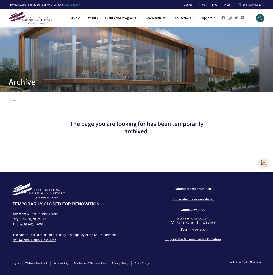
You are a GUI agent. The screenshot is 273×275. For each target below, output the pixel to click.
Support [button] (206, 18)
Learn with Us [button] (155, 18)
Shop (202, 5)
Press (227, 5)
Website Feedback (36, 263)
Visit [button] (74, 18)
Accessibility (60, 263)
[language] (252, 4)
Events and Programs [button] (120, 18)
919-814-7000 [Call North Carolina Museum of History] (34, 224)
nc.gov (15, 263)
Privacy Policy (120, 263)
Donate (188, 5)
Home (12, 100)
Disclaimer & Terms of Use (90, 263)
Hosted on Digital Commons (245, 262)
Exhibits (92, 18)
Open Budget (142, 263)
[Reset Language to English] (239, 4)
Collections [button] (183, 18)
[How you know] (73, 4)
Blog (214, 5)
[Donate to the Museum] (193, 239)
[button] (260, 18)
